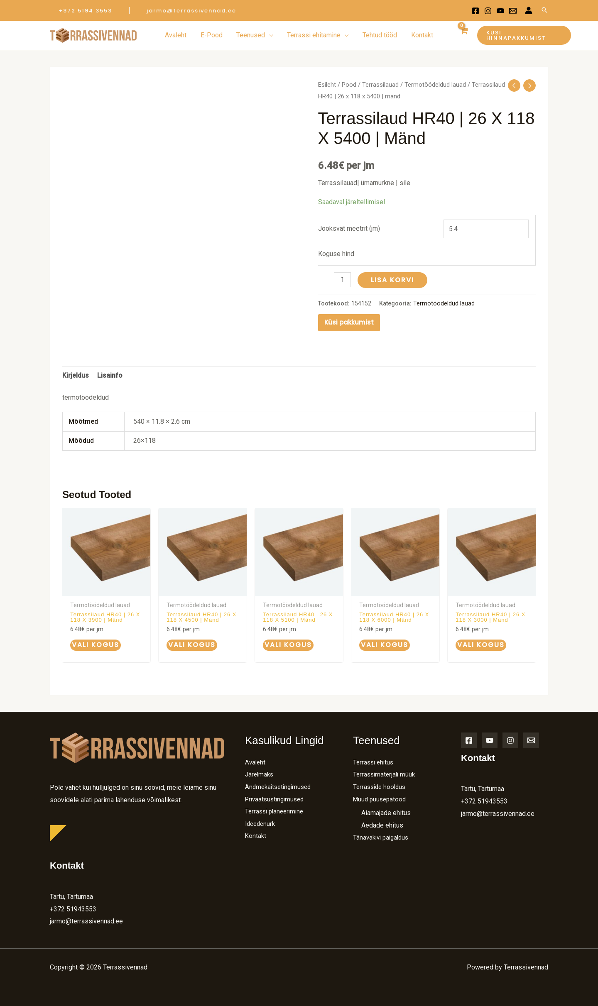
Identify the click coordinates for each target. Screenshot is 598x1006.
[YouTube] (490, 739)
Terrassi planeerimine (276, 811)
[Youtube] (500, 11)
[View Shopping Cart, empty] (462, 35)
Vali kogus (94, 644)
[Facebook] (475, 11)
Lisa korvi (392, 280)
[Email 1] (513, 11)
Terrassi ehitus (374, 761)
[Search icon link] (544, 10)
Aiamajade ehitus (386, 812)
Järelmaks (260, 774)
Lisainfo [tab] (110, 375)
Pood (349, 84)
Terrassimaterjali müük (385, 774)
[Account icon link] (528, 10)
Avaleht (256, 761)
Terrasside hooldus (381, 786)
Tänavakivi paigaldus (383, 837)
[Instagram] (488, 11)
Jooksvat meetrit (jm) (349, 228)
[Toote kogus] (342, 279)
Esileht (327, 84)
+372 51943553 (73, 908)
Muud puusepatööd (381, 798)
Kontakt (256, 835)
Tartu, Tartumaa (71, 896)
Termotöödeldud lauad (435, 84)
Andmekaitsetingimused (280, 786)
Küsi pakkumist (349, 321)
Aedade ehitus (382, 824)
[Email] (531, 739)
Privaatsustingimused (277, 798)
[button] (85, 10)
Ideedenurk (261, 823)
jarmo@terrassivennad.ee (86, 920)
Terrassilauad (380, 84)
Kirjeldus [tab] (75, 375)
